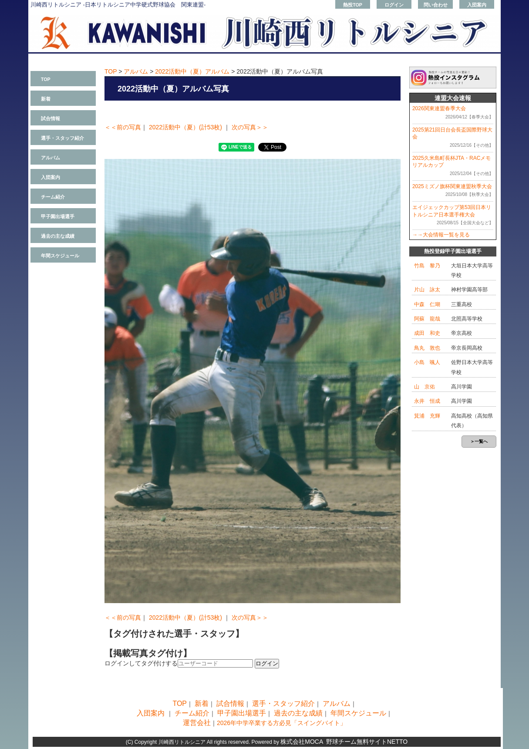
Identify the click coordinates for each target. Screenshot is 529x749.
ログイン (394, 4)
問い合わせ (436, 4)
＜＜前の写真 (122, 127)
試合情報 (50, 118)
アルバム (50, 157)
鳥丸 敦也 (427, 348)
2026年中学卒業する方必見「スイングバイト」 (281, 722)
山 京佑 (424, 387)
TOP (46, 79)
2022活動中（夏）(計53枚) (185, 127)
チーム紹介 (53, 196)
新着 (46, 98)
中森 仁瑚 (427, 304)
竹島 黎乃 (427, 266)
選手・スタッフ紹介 (62, 138)
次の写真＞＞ (250, 127)
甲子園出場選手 (57, 216)
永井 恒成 (427, 401)
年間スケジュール (60, 255)
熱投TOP (352, 4)
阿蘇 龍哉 (427, 319)
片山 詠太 (427, 290)
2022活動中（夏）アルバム (192, 71)
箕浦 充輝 (427, 416)
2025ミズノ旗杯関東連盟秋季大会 (452, 186)
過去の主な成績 (57, 236)
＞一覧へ (479, 441)
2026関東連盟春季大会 (439, 108)
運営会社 (197, 722)
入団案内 (476, 4)
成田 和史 (427, 333)
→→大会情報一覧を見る (441, 235)
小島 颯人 (427, 362)
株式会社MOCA (301, 741)
